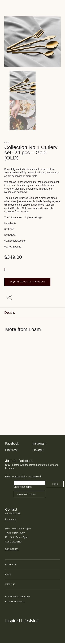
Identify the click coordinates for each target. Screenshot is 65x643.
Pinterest (11, 450)
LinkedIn (38, 450)
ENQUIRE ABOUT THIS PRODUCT (27, 282)
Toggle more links (57, 601)
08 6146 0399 (12, 513)
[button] (5, 269)
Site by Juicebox (15, 602)
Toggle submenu (56, 564)
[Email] (29, 494)
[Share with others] (10, 298)
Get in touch (11, 549)
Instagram (39, 443)
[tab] (32, 312)
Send (55, 484)
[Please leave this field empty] (29, 483)
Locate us (10, 519)
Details (9, 312)
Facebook (12, 443)
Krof (6, 142)
